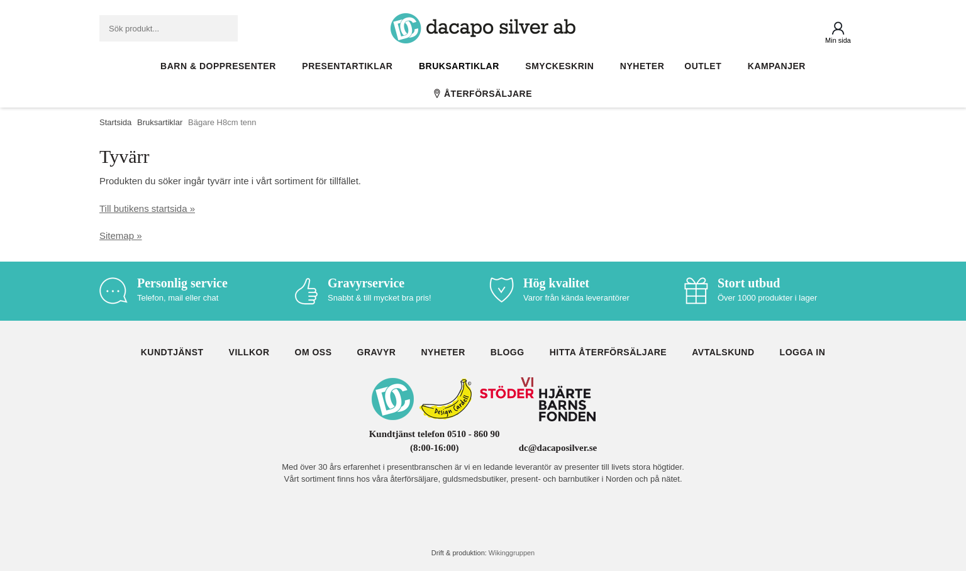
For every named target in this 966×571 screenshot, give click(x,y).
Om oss (313, 352)
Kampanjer (777, 66)
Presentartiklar (350, 66)
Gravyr (376, 352)
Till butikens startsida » (147, 208)
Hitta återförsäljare (608, 352)
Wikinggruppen (512, 553)
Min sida (838, 40)
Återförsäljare (483, 94)
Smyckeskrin (562, 66)
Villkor (249, 352)
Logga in (803, 352)
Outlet (706, 66)
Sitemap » (120, 235)
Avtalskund (723, 352)
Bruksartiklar (462, 66)
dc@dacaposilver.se (558, 448)
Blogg (508, 352)
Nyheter (642, 66)
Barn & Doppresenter (221, 66)
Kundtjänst (172, 352)
